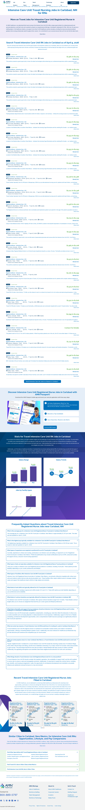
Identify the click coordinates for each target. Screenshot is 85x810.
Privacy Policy (32, 805)
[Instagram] (18, 800)
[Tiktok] (12, 800)
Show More (42, 34)
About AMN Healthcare (54, 789)
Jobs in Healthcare (34, 789)
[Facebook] (1, 800)
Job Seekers (15, 4)
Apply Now (73, 2)
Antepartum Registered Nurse (14, 754)
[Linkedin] (7, 800)
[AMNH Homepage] (7, 2)
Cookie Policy (50, 805)
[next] (76, 712)
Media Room (51, 797)
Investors (50, 795)
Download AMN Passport (50, 427)
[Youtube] (15, 800)
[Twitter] (4, 800)
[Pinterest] (9, 800)
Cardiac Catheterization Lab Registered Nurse (18, 756)
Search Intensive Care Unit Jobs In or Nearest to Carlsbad (42, 381)
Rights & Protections (41, 805)
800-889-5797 (9, 795)
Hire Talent (24, 4)
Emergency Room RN (12, 758)
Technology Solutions (49, 4)
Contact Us (71, 789)
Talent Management (35, 4)
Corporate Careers (53, 792)
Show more (42, 745)
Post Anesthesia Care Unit (61, 756)
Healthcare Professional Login (73, 795)
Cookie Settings (58, 805)
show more (76, 62)
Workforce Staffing (34, 792)
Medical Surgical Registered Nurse (39, 758)
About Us (62, 4)
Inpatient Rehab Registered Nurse (39, 754)
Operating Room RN (60, 754)
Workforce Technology (35, 797)
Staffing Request (72, 792)
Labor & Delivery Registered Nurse (39, 756)
